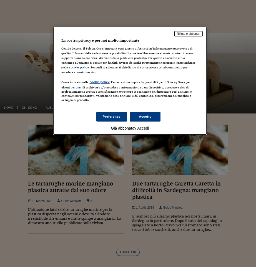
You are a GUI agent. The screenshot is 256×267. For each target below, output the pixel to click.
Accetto (145, 116)
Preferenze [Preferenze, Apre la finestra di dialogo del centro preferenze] (112, 116)
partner (76, 87)
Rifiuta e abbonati (188, 33)
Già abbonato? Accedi (130, 128)
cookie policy (79, 67)
